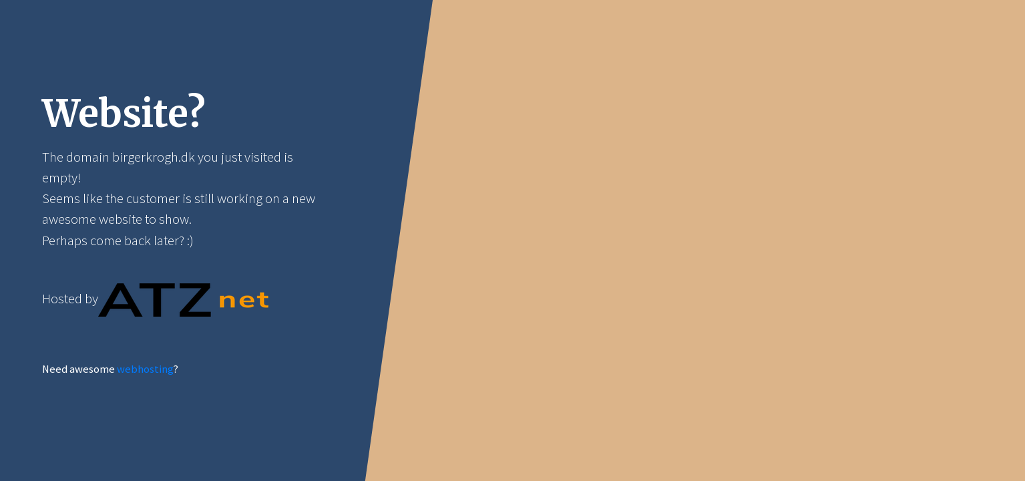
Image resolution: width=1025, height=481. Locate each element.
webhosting (145, 369)
